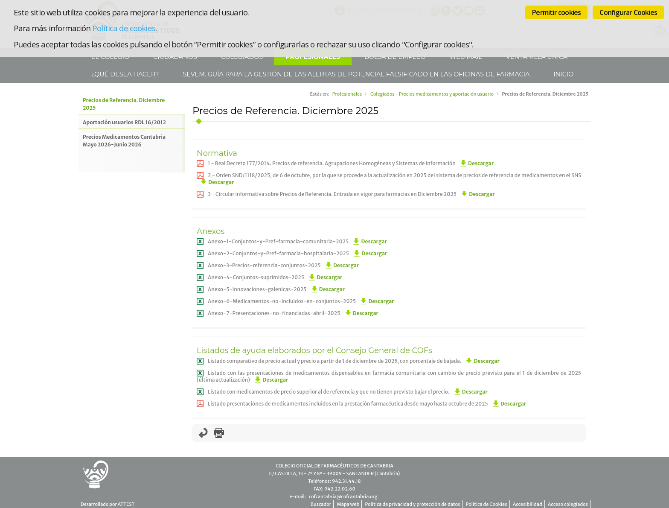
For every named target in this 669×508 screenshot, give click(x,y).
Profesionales (347, 94)
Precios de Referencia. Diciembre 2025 (124, 104)
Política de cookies (123, 28)
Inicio (563, 74)
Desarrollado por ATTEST (107, 504)
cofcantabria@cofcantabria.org (343, 496)
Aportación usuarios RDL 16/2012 (124, 122)
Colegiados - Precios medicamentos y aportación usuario (432, 94)
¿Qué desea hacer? (124, 74)
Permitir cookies (556, 12)
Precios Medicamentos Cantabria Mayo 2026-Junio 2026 (124, 141)
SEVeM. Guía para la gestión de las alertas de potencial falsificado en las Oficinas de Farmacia (355, 74)
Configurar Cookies (628, 12)
